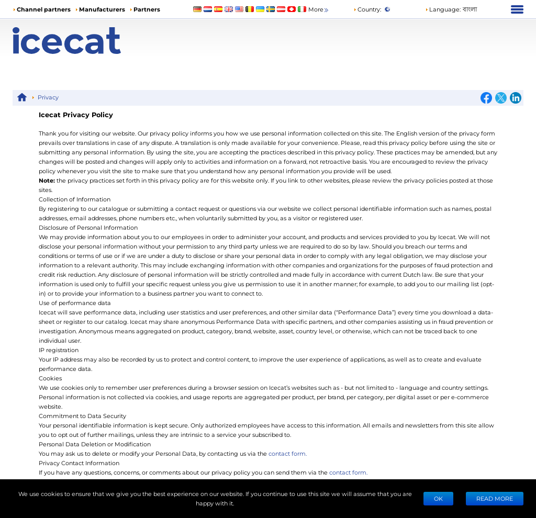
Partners (146, 9)
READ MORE (494, 498)
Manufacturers (102, 9)
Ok (438, 498)
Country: (367, 9)
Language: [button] (443, 9)
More (319, 9)
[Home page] (76, 40)
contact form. (288, 453)
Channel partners (44, 9)
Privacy (48, 97)
